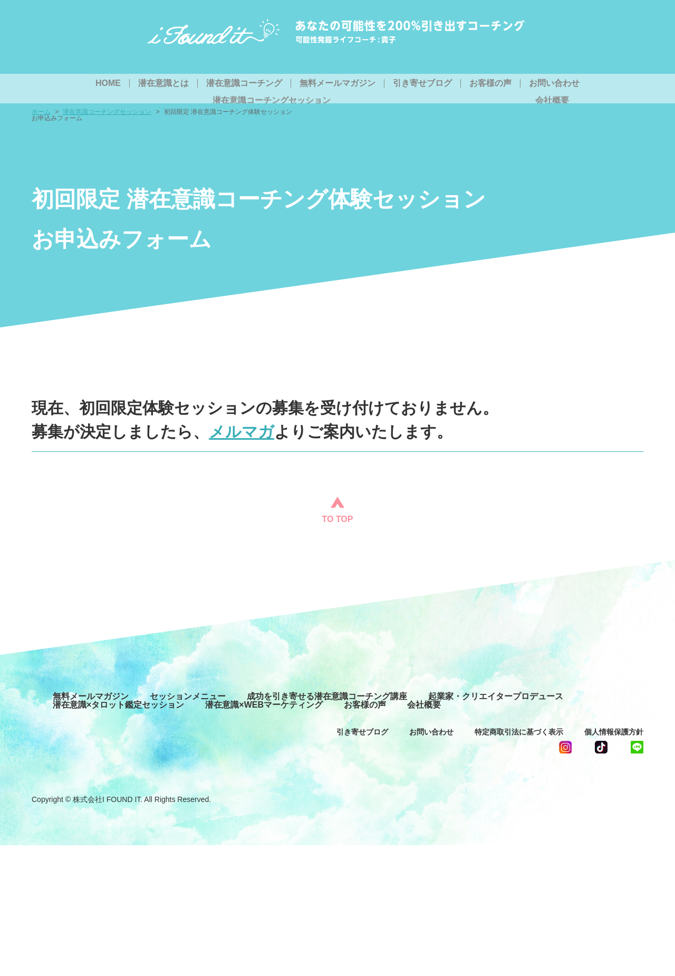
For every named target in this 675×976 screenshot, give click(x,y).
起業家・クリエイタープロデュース (495, 696)
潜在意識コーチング (244, 83)
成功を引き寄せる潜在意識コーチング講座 (327, 696)
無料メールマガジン (337, 83)
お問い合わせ (554, 83)
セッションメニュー (188, 696)
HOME (108, 83)
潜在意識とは (163, 83)
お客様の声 (490, 83)
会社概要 (424, 705)
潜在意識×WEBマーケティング (264, 705)
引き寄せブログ (422, 83)
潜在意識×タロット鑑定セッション (118, 705)
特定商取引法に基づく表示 (519, 732)
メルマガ (241, 431)
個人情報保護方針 (613, 732)
